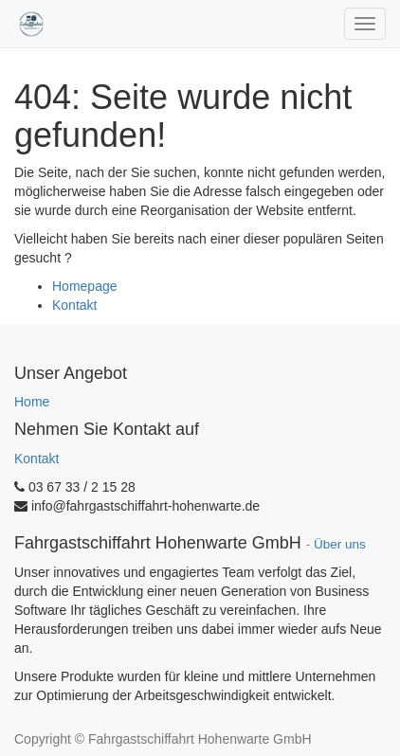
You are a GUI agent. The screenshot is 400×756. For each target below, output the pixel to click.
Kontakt (74, 305)
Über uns (340, 544)
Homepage (85, 286)
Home (31, 401)
